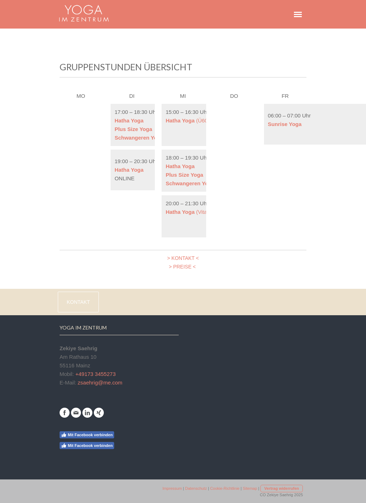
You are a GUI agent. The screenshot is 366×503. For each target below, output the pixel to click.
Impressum (172, 488)
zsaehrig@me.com (100, 382)
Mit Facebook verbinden (87, 435)
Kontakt (78, 302)
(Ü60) (187, 120)
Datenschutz (196, 488)
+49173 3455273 (95, 374)
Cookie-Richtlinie (225, 488)
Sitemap (250, 488)
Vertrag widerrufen (281, 488)
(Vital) (188, 212)
